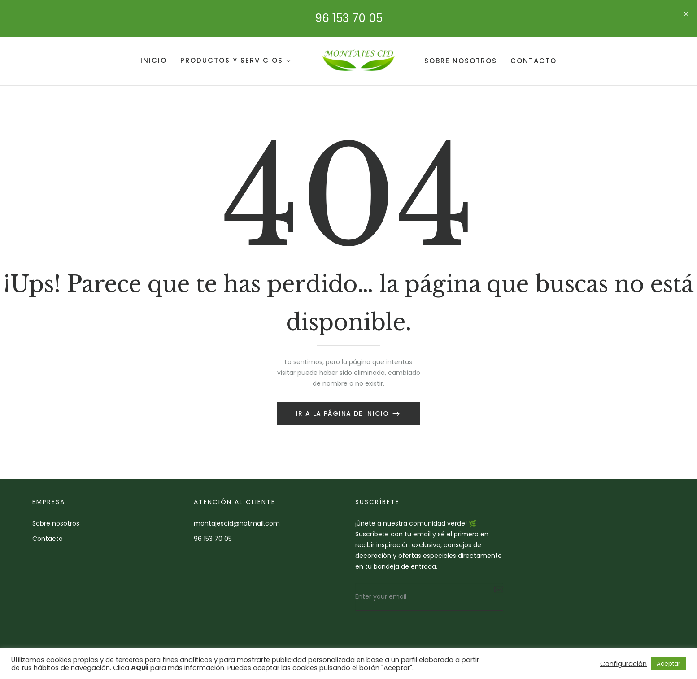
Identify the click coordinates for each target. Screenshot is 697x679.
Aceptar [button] (668, 663)
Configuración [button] (623, 664)
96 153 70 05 (349, 18)
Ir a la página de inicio (344, 413)
